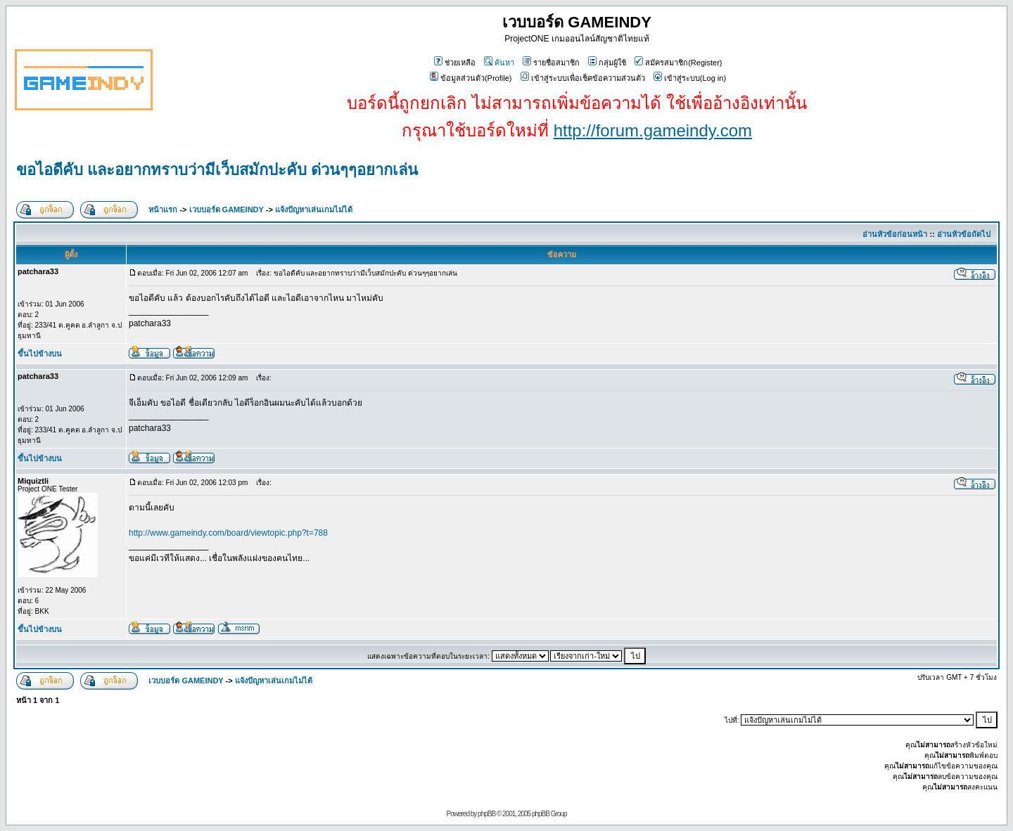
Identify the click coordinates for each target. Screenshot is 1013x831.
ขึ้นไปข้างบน (40, 353)
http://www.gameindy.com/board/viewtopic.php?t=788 (228, 533)
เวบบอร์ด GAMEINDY (226, 209)
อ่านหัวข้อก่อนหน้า (894, 234)
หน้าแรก (162, 209)
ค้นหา (499, 62)
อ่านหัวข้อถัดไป (963, 234)
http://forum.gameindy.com (653, 130)
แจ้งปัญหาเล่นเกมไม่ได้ (313, 209)
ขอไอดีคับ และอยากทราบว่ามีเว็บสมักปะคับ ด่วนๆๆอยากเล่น (217, 170)
